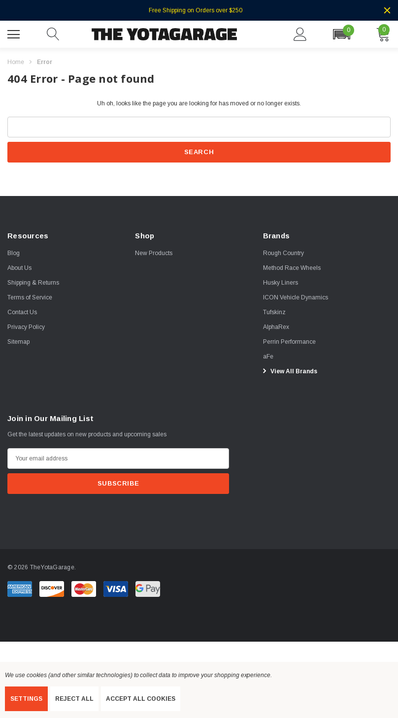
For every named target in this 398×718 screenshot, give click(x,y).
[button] (341, 34)
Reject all (74, 698)
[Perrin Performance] (289, 341)
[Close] (387, 10)
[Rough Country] (283, 252)
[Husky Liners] (280, 282)
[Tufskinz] (274, 311)
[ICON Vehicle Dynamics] (295, 297)
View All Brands (288, 370)
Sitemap (18, 341)
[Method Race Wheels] (292, 267)
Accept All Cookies (140, 698)
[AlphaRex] (276, 326)
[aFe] (268, 356)
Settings (26, 698)
